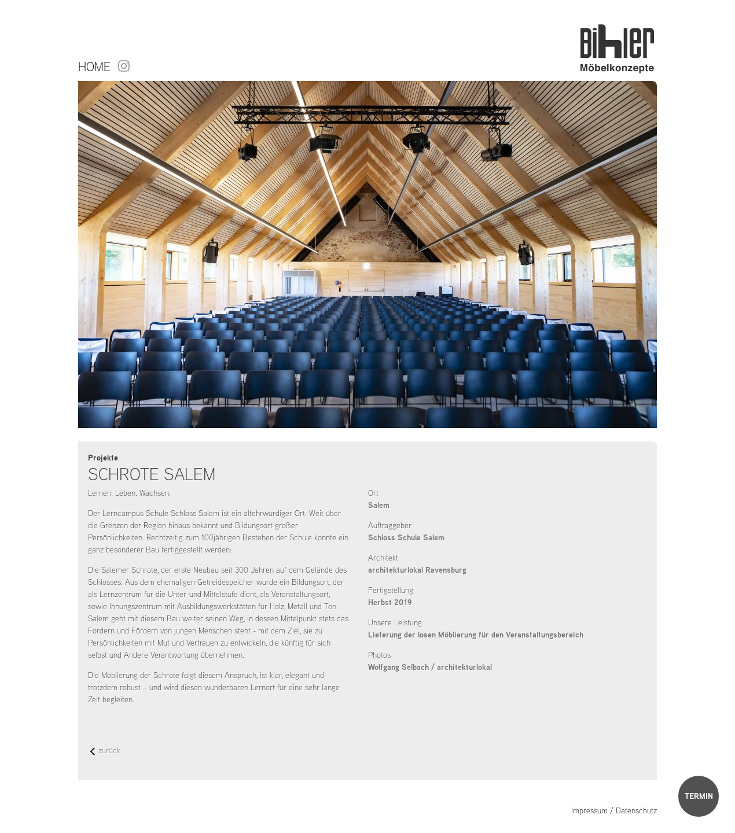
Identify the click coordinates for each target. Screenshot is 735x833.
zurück (105, 751)
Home (94, 66)
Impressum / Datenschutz (614, 810)
